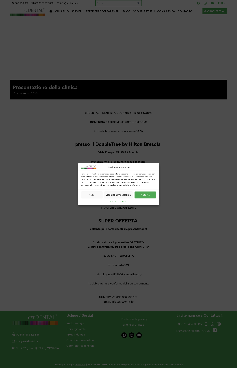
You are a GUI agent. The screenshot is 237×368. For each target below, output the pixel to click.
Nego (92, 195)
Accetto (145, 195)
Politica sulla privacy (118, 201)
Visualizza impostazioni (118, 195)
